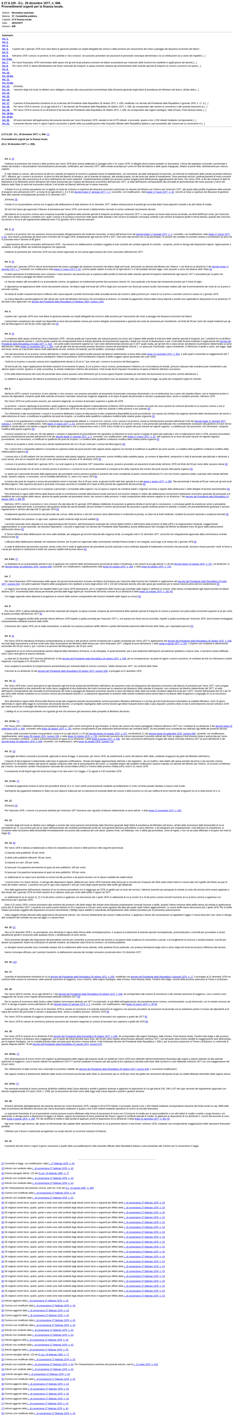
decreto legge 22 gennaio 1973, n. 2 (72, 1004)
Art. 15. (7, 927)
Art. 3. (6, 261)
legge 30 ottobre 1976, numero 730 (96, 741)
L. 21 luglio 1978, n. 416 (146, 1364)
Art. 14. (7, 843)
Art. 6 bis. (8, 559)
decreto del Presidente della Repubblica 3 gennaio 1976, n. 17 (162, 976)
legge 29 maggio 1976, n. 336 (118, 566)
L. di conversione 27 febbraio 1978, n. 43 (52, 1168)
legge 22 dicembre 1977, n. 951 (150, 1119)
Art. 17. (7, 972)
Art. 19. (7, 1031)
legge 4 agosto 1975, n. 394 (21, 1119)
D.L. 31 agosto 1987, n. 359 (79, 1188)
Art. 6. (6, 388)
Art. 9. (6, 636)
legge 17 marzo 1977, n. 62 (160, 192)
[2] (13, 159)
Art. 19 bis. (9, 1054)
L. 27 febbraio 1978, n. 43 (61, 1163)
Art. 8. (6, 606)
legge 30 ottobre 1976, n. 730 (156, 566)
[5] (57, 324)
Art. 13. (7, 820)
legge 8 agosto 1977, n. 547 (173, 643)
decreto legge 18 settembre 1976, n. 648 (22, 741)
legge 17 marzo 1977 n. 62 (67, 269)
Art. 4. (6, 311)
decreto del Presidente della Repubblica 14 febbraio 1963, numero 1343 (68, 301)
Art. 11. (7, 751)
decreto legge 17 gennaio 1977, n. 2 (92, 192)
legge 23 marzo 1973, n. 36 (140, 1004)
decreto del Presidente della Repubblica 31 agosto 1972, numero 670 (67, 1044)
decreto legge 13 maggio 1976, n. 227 (193, 564)
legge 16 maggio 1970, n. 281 (154, 591)
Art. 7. (6, 576)
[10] (15, 962)
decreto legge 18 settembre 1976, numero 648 (28, 566)
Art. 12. (7, 800)
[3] (16, 199)
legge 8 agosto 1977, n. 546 (106, 739)
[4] (210, 269)
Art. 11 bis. (9, 781)
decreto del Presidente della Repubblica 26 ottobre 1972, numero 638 (72, 671)
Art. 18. (7, 989)
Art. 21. (7, 1141)
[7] (16, 559)
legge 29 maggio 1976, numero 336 (41, 736)
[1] (48, 134)
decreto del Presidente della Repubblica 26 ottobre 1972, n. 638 (199, 641)
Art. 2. (6, 229)
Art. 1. (8, 159)
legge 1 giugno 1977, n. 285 (158, 481)
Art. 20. (7, 1101)
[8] (171, 591)
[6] (148, 408)
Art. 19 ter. (9, 1083)
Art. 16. (7, 962)
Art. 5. (6, 333)
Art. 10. (7, 681)
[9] (14, 843)
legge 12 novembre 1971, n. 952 (37, 346)
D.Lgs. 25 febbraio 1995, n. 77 (54, 1173)
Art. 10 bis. (9, 721)
